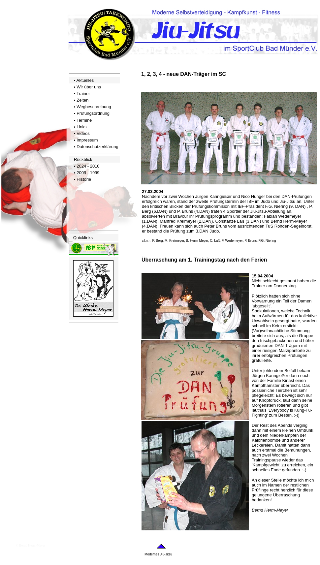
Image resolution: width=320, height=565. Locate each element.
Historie (84, 179)
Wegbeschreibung (94, 106)
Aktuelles (85, 80)
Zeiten (82, 100)
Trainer (83, 93)
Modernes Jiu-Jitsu (158, 554)
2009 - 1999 (88, 172)
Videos (83, 133)
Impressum (87, 140)
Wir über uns (89, 86)
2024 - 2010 (88, 166)
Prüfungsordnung (93, 113)
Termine (84, 120)
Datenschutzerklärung (97, 146)
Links (81, 126)
